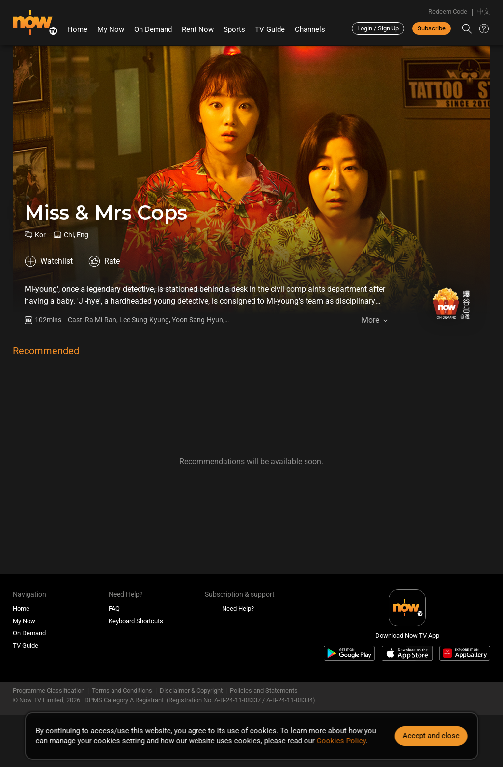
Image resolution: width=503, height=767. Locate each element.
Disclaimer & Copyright (191, 690)
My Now (110, 29)
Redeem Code (447, 11)
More (370, 320)
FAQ (114, 608)
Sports (234, 29)
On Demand (153, 29)
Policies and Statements (264, 690)
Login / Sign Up (378, 28)
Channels (310, 29)
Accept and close (430, 735)
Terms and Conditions (122, 690)
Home (77, 29)
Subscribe (432, 28)
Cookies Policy (341, 741)
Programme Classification (48, 690)
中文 (483, 11)
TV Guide (270, 29)
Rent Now (198, 29)
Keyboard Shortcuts (136, 621)
